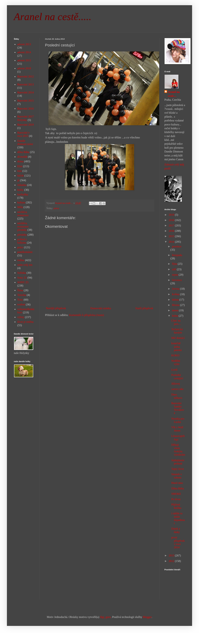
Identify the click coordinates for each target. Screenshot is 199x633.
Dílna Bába (177, 488)
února (175, 310)
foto (19, 170)
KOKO (175, 355)
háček (20, 175)
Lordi (174, 369)
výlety (20, 317)
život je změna (25, 321)
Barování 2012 (25, 76)
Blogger (147, 617)
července (177, 280)
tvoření (21, 304)
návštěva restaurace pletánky (23, 226)
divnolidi (22, 156)
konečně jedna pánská (176, 346)
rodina (20, 260)
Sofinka (21, 272)
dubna (175, 299)
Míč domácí (178, 337)
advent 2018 (24, 68)
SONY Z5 (23, 282)
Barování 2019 (25, 124)
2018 (172, 220)
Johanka (21, 184)
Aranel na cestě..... (52, 16)
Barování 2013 (25, 84)
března (176, 305)
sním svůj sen (24, 264)
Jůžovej (175, 383)
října (175, 263)
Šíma (20, 290)
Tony (20, 299)
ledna (175, 315)
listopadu (177, 255)
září (174, 269)
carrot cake (177, 389)
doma (20, 161)
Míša (20, 207)
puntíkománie (25, 251)
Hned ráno (177, 482)
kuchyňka (22, 194)
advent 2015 (24, 60)
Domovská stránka (100, 308)
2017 (172, 225)
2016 (172, 230)
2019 (172, 214)
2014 (172, 241)
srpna (175, 274)
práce (56, 208)
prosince (176, 246)
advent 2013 (24, 44)
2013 (172, 555)
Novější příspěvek (56, 308)
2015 (172, 236)
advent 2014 (24, 52)
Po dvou (175, 499)
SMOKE (176, 493)
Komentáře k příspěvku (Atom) (86, 315)
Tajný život (177, 468)
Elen (19, 166)
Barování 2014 (25, 92)
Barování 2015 (25, 100)
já (18, 180)
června (176, 288)
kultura (21, 202)
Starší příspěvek (144, 308)
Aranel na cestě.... (174, 93)
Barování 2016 (25, 108)
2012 (172, 561)
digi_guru (105, 617)
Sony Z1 (22, 277)
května (176, 294)
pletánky (22, 234)
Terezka (21, 294)
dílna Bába (23, 152)
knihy (20, 189)
